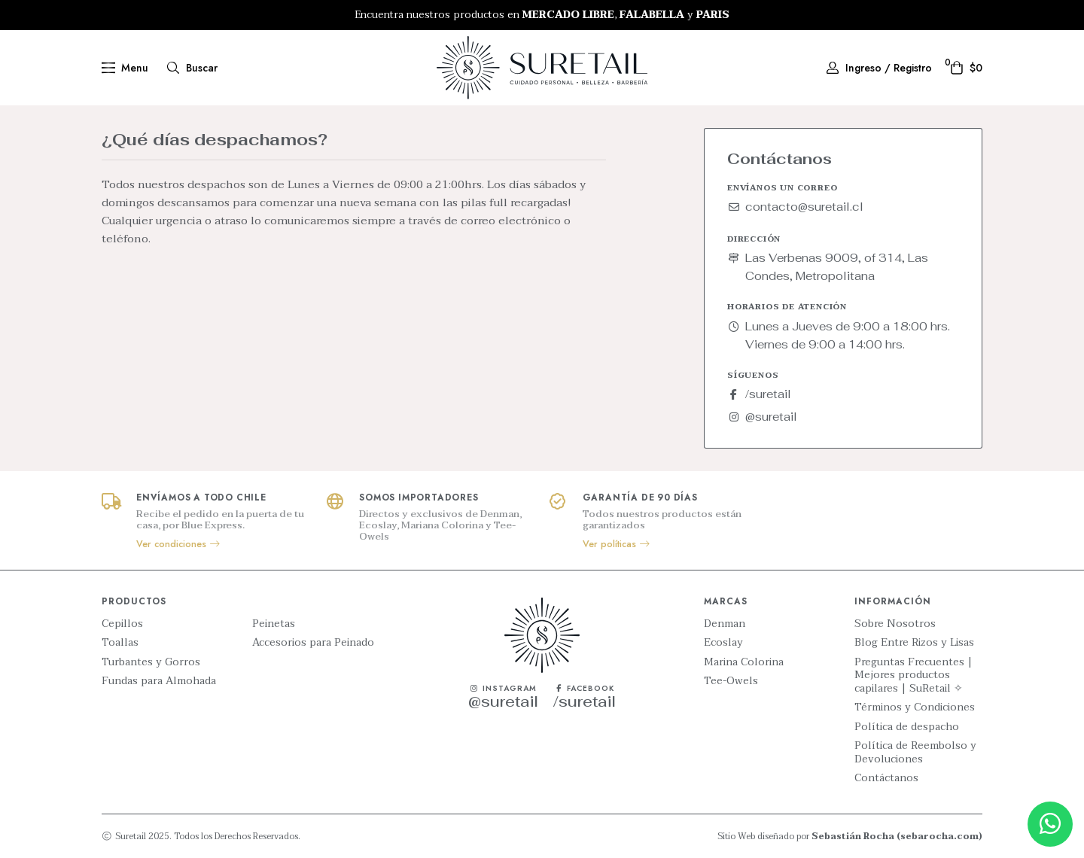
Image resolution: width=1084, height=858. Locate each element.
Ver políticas (617, 544)
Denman (724, 624)
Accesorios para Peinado (313, 643)
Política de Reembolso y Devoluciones (915, 752)
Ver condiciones (178, 544)
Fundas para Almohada (159, 681)
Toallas (120, 643)
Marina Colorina (744, 662)
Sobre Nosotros (895, 624)
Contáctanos (886, 778)
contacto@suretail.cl (795, 206)
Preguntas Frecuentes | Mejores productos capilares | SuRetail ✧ (913, 675)
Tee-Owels (731, 681)
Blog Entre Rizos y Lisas (914, 643)
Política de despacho (906, 727)
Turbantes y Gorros (151, 662)
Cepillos (122, 624)
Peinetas (273, 624)
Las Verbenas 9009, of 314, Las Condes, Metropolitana (827, 267)
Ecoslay (723, 643)
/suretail (759, 394)
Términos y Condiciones (914, 707)
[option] (542, 15)
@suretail (762, 416)
